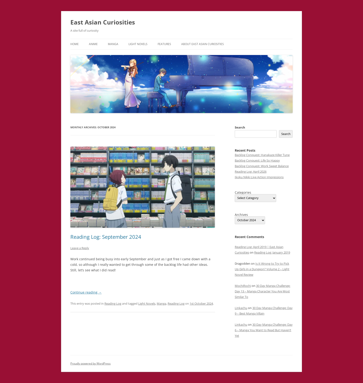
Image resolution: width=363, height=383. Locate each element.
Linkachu (241, 308)
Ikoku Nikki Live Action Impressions (259, 177)
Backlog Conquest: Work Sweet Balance (262, 166)
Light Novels (137, 44)
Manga (113, 44)
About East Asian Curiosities (202, 44)
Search (240, 127)
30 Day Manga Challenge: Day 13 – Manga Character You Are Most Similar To (262, 291)
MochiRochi (243, 286)
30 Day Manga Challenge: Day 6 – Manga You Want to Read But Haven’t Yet (264, 330)
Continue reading (86, 292)
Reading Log (112, 303)
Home (74, 44)
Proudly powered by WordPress (90, 363)
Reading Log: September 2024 (105, 236)
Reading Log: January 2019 (272, 252)
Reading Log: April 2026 (250, 171)
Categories (243, 192)
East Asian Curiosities (102, 22)
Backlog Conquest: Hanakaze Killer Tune (262, 155)
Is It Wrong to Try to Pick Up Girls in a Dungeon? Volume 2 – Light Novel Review (262, 269)
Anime (93, 44)
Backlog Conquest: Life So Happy (257, 160)
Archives (241, 214)
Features (164, 44)
